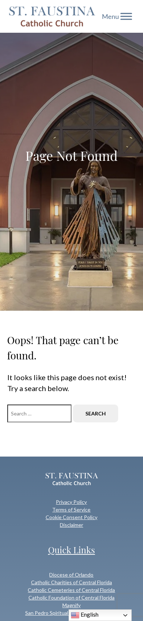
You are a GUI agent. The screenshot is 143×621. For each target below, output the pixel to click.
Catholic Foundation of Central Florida (71, 597)
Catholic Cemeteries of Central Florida (71, 590)
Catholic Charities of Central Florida (71, 582)
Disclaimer (71, 525)
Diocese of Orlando (71, 575)
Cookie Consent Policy (71, 517)
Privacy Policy (71, 502)
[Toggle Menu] (126, 16)
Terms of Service (71, 509)
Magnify (71, 605)
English (84, 615)
